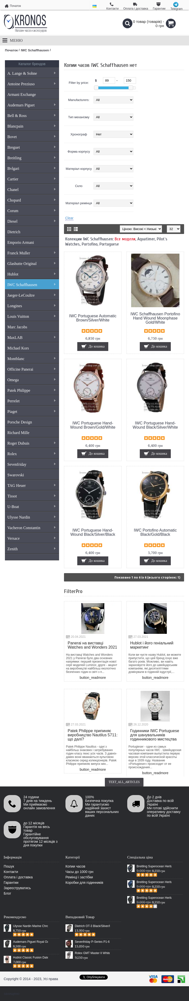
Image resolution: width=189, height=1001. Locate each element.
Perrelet (31, 401)
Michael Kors (18, 348)
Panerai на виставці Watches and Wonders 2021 (92, 645)
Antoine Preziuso (31, 84)
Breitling (31, 158)
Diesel (31, 221)
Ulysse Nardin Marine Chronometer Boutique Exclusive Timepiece (30, 926)
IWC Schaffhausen (31, 285)
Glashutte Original (31, 263)
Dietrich (13, 232)
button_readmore (93, 678)
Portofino (89, 244)
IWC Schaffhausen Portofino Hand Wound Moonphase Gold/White (155, 318)
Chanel (31, 190)
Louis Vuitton (31, 316)
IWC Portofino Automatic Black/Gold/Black (155, 532)
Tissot (31, 496)
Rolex (31, 454)
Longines (31, 306)
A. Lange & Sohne (31, 73)
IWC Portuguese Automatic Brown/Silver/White (92, 318)
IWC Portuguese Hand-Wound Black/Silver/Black (92, 532)
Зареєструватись (17, 888)
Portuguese (109, 244)
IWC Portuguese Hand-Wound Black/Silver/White (155, 425)
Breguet (31, 147)
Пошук (9, 866)
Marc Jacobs (17, 327)
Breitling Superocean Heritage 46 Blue (154, 882)
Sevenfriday (31, 464)
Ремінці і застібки (79, 877)
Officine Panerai (31, 369)
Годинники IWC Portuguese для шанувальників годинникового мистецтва (154, 735)
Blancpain (31, 126)
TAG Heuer (31, 485)
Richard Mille (18, 433)
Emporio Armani (20, 242)
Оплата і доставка (18, 877)
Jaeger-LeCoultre (31, 295)
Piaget (31, 411)
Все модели (125, 239)
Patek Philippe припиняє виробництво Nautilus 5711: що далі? (93, 735)
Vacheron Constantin (31, 528)
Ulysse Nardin (31, 517)
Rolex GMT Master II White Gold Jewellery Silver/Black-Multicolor (92, 953)
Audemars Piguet (31, 105)
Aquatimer (146, 239)
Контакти (11, 872)
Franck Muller (31, 253)
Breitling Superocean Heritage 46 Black (154, 866)
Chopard (31, 200)
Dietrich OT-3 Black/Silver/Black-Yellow (92, 926)
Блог (7, 893)
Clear (69, 218)
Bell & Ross (31, 116)
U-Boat (31, 507)
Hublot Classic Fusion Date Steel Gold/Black (30, 957)
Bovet (31, 137)
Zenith (31, 549)
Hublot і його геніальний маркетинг (151, 645)
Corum (31, 211)
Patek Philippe (31, 390)
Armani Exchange (21, 94)
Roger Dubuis (31, 443)
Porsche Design (19, 422)
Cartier (31, 179)
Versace (31, 538)
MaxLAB (31, 337)
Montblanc (31, 359)
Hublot (31, 274)
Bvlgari (31, 168)
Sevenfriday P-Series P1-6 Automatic (92, 941)
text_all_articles (124, 782)
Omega (31, 380)
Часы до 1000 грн (79, 872)
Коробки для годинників (84, 883)
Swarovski (15, 475)
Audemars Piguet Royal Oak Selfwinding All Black (30, 941)
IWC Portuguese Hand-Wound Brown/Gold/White (92, 425)
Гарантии (11, 883)
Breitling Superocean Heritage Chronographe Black (154, 897)
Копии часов (75, 866)
